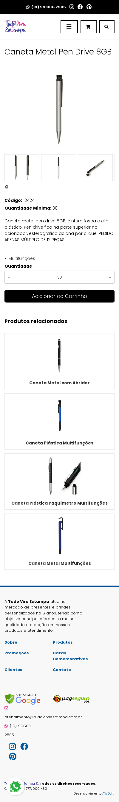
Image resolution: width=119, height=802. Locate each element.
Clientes (13, 670)
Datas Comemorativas (70, 656)
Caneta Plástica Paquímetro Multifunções (59, 503)
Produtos (63, 642)
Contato (62, 670)
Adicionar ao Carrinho (59, 296)
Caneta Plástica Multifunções (59, 443)
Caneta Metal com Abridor (59, 383)
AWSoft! (108, 793)
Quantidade (18, 266)
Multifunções (21, 258)
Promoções (16, 653)
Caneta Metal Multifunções (59, 563)
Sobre (10, 642)
